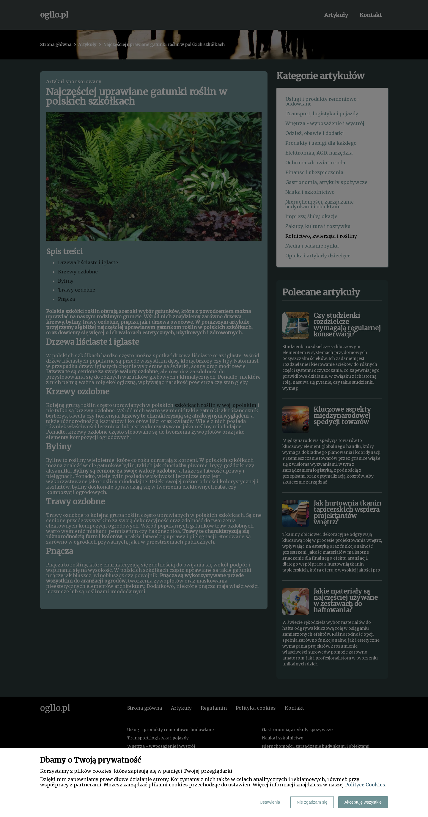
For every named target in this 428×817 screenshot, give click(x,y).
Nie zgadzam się (312, 802)
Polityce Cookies (365, 785)
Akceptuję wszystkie (363, 802)
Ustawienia (270, 802)
